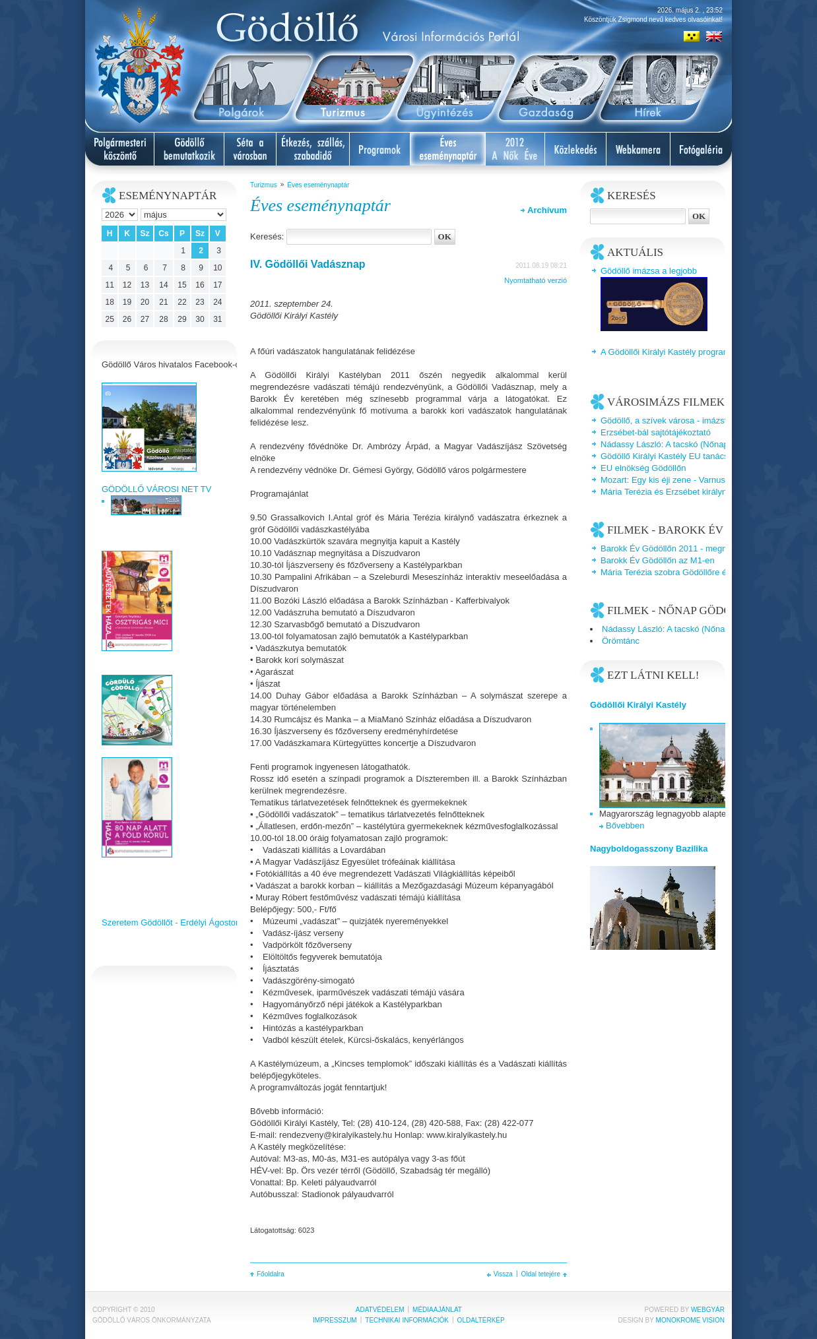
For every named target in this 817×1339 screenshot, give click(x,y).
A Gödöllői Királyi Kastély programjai (670, 352)
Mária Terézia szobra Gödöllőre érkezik (675, 572)
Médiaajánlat (437, 1309)
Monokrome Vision (690, 1320)
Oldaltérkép (481, 1320)
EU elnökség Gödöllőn (643, 468)
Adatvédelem (380, 1309)
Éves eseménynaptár (318, 185)
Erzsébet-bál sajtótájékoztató (656, 432)
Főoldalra (270, 1274)
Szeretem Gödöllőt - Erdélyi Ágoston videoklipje (192, 922)
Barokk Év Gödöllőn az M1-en (658, 560)
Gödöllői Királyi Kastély (638, 705)
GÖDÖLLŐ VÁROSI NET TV (156, 489)
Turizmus (263, 185)
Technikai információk (407, 1320)
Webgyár (708, 1309)
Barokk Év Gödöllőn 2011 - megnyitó (670, 548)
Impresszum (335, 1320)
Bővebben (625, 825)
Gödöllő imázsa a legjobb (649, 271)
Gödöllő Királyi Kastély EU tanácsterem (675, 456)
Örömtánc (620, 641)
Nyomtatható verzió (535, 280)
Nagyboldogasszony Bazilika (648, 849)
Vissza (503, 1274)
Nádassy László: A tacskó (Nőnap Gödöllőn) (684, 444)
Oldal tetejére (540, 1274)
